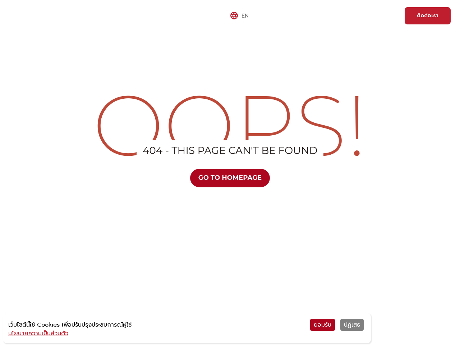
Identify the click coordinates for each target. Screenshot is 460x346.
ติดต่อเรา (427, 15)
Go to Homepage (230, 178)
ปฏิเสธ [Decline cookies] (352, 325)
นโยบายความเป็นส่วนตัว (38, 333)
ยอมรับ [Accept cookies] (322, 325)
